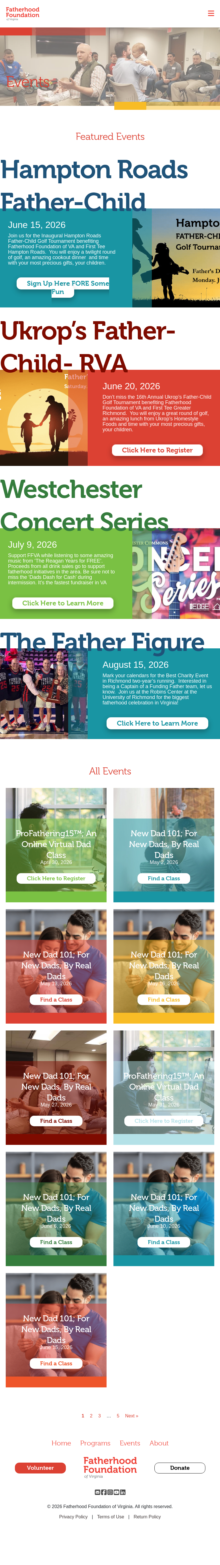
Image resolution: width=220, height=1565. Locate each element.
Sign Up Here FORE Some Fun (68, 287)
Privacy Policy (73, 1516)
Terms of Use (110, 1516)
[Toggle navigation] (211, 13)
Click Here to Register (157, 450)
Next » (131, 1416)
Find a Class (164, 878)
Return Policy (147, 1516)
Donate (180, 1468)
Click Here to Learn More (62, 603)
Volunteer (40, 1468)
